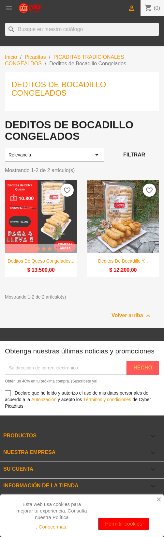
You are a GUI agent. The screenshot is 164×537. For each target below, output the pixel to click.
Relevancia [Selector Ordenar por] (54, 155)
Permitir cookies (123, 524)
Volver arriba (132, 316)
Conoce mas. (53, 526)
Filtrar (134, 154)
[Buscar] (82, 29)
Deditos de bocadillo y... (123, 261)
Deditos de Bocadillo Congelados (58, 88)
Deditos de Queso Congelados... (40, 261)
